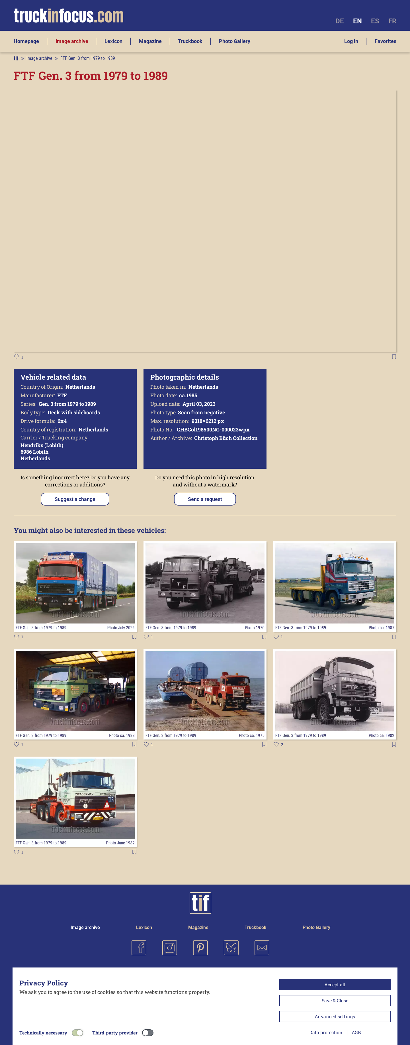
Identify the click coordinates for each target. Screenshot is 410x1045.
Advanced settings (335, 1016)
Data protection (326, 1032)
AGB (356, 1032)
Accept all (334, 984)
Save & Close (335, 1000)
